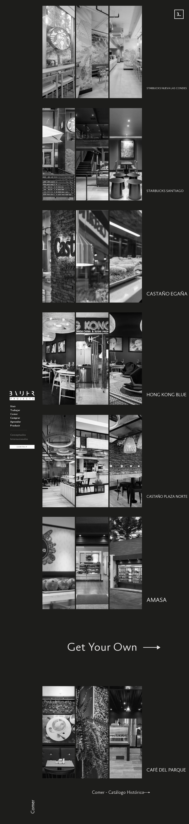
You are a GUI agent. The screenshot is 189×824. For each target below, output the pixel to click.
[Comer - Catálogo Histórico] (126, 792)
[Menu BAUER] (179, 14)
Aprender (15, 421)
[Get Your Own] (113, 647)
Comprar (15, 418)
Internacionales (19, 439)
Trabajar (15, 410)
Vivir (13, 406)
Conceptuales (18, 435)
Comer (14, 414)
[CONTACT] (22, 447)
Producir (15, 425)
